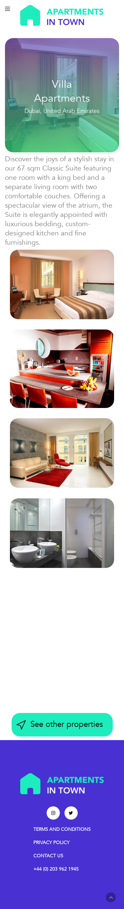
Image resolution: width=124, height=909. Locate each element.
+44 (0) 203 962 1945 (56, 869)
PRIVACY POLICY (51, 842)
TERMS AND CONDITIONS (62, 829)
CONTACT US (48, 856)
